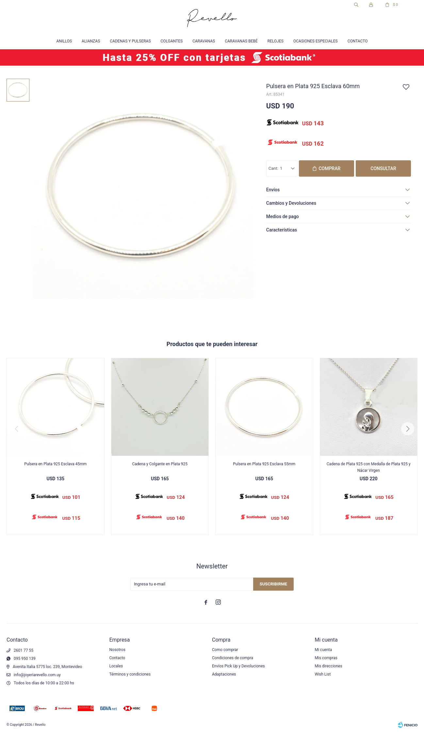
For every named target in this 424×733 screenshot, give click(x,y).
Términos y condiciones (130, 674)
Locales (116, 666)
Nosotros (117, 649)
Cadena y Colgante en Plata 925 (160, 464)
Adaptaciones (224, 674)
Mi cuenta (323, 649)
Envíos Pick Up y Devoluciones (238, 666)
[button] (407, 429)
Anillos (64, 41)
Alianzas (91, 41)
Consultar (383, 168)
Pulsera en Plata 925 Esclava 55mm (264, 464)
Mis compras (326, 658)
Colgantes (172, 41)
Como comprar (225, 649)
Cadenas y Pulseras (130, 41)
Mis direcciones (328, 666)
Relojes (276, 41)
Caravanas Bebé (241, 41)
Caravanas (203, 41)
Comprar (329, 168)
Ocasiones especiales (315, 41)
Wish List (323, 674)
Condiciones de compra (232, 658)
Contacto (358, 41)
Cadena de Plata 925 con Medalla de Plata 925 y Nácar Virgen (369, 467)
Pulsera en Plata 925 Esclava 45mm (55, 464)
